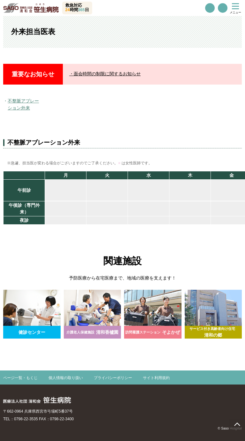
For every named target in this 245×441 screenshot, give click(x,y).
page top (237, 424)
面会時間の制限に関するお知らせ (107, 73)
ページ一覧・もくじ (20, 378)
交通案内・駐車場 (222, 8)
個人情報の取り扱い (65, 378)
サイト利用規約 (156, 378)
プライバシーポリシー (113, 378)
